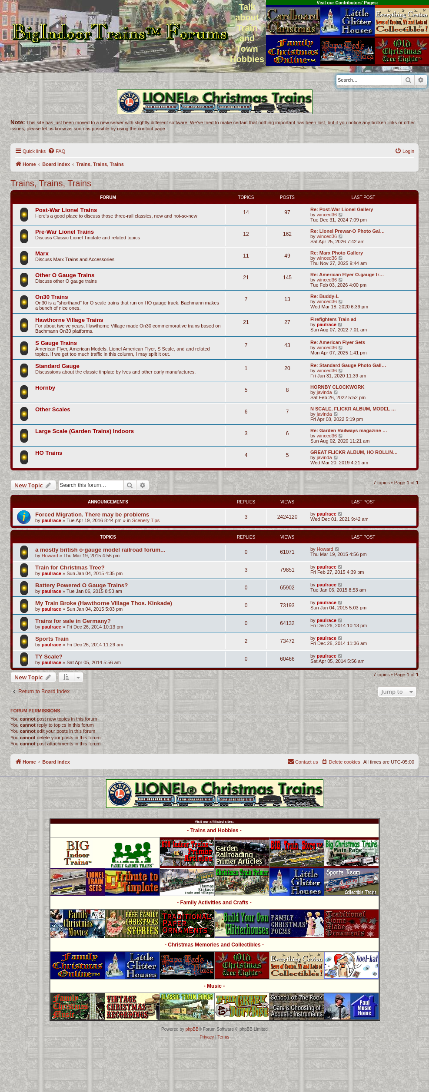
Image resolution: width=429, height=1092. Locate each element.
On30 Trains (51, 297)
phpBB (192, 1029)
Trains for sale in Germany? (73, 621)
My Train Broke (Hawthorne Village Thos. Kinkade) (103, 603)
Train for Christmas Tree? (70, 567)
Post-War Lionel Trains (66, 210)
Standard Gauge (57, 366)
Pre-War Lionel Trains (64, 231)
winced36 (327, 214)
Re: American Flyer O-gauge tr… (347, 274)
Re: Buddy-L (324, 296)
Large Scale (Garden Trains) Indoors (84, 431)
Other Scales (52, 409)
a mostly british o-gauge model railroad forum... (100, 549)
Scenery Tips (146, 520)
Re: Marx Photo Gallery (336, 252)
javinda (324, 392)
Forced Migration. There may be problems (92, 514)
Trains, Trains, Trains (50, 183)
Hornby (45, 387)
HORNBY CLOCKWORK (337, 387)
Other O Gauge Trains (64, 275)
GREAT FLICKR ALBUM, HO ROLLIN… (354, 452)
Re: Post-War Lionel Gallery (341, 209)
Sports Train (52, 638)
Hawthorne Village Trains (69, 320)
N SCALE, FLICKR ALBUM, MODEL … (353, 408)
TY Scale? (49, 656)
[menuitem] (56, 151)
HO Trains (48, 453)
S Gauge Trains (56, 343)
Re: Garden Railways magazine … (348, 430)
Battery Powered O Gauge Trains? (81, 585)
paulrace (326, 324)
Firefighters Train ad (333, 319)
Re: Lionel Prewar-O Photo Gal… (347, 231)
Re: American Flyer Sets (337, 342)
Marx (42, 253)
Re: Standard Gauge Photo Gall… (348, 365)
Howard (50, 555)
